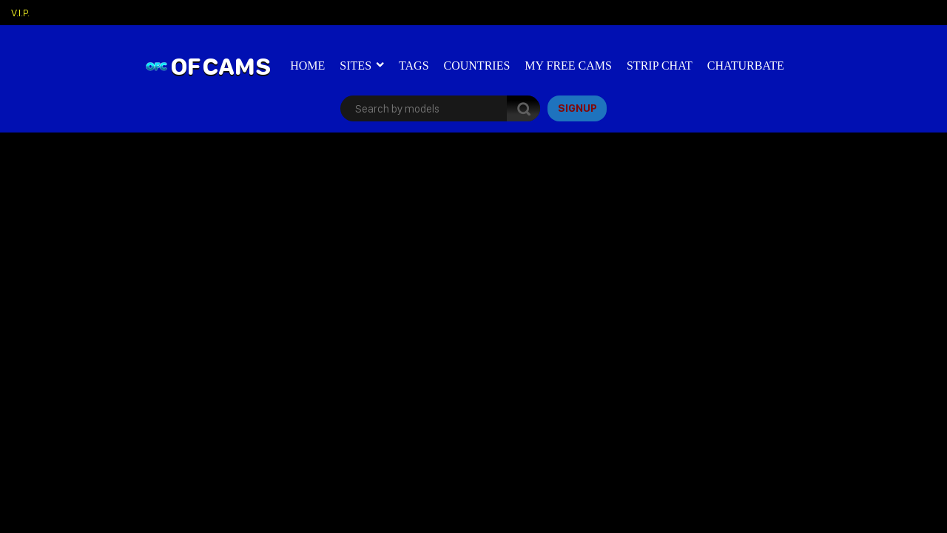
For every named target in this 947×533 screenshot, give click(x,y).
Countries (477, 65)
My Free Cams (568, 65)
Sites (355, 65)
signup (577, 108)
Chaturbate (745, 65)
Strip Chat (659, 65)
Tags (414, 65)
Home (307, 65)
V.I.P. (20, 13)
